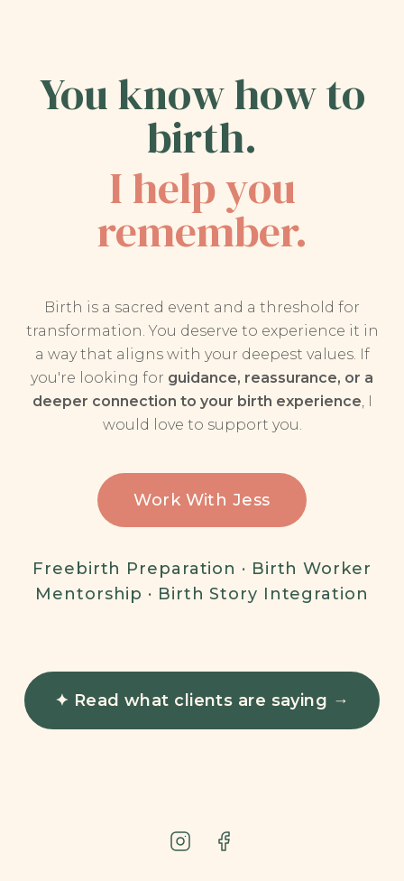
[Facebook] (223, 841)
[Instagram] (180, 841)
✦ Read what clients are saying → (202, 700)
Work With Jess (201, 500)
